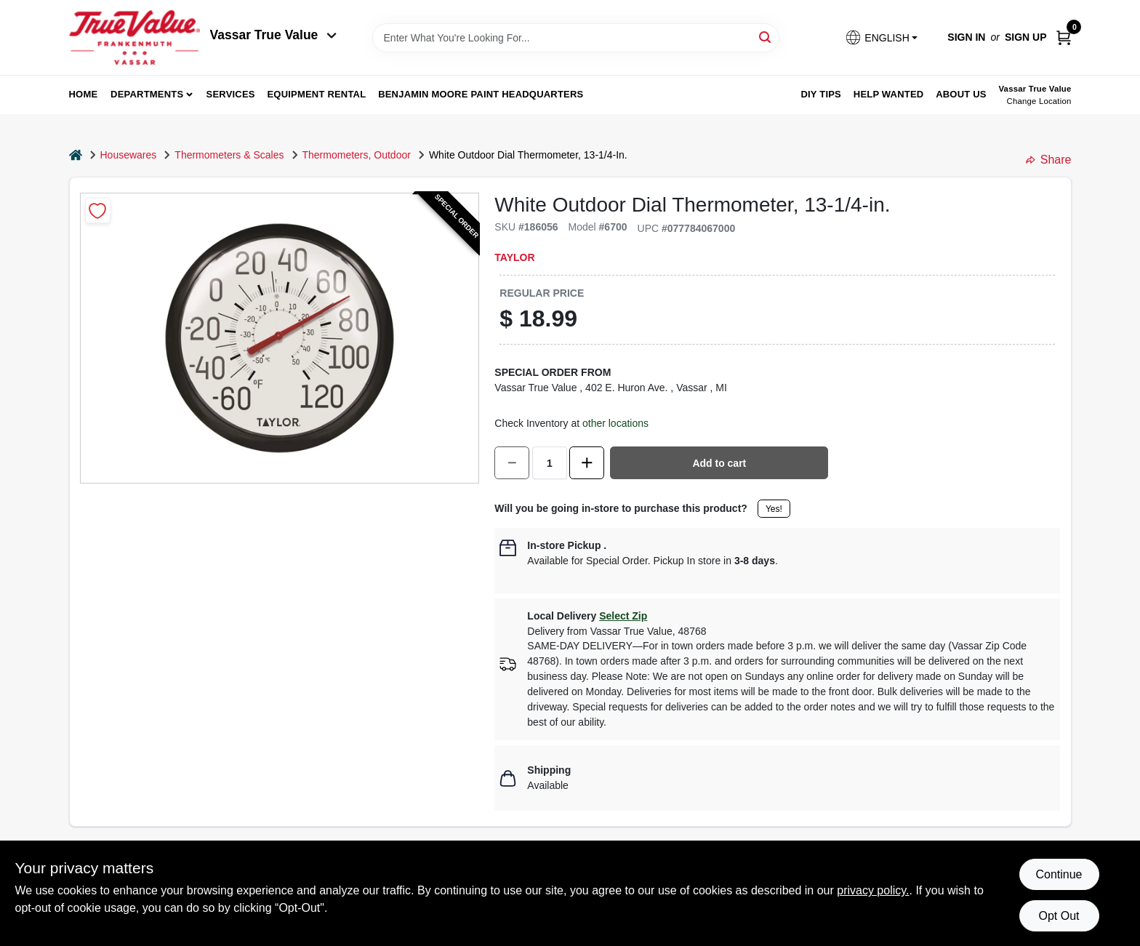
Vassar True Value (273, 35)
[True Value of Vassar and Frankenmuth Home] (134, 37)
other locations (615, 423)
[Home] (75, 155)
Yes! (774, 509)
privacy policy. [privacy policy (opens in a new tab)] (873, 890)
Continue (1058, 874)
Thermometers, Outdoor (356, 155)
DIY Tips (820, 94)
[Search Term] (575, 37)
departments (147, 94)
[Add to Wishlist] (98, 210)
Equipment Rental (317, 94)
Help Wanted (889, 94)
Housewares (128, 155)
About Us (961, 94)
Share (1049, 159)
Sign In (966, 37)
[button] (881, 37)
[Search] (765, 37)
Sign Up (1026, 37)
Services (230, 94)
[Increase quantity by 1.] (586, 462)
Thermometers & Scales (229, 155)
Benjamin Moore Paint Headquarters (480, 94)
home (83, 94)
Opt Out (1058, 916)
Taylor (514, 257)
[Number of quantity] (549, 462)
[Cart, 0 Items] (1063, 37)
